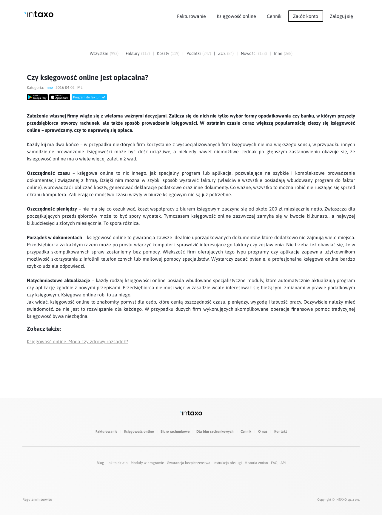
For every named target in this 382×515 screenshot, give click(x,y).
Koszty (163, 53)
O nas (262, 431)
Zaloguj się (341, 16)
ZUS (222, 53)
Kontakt (280, 431)
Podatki (194, 53)
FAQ (274, 463)
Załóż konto (305, 16)
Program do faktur (89, 97)
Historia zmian (256, 463)
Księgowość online (236, 16)
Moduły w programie (147, 463)
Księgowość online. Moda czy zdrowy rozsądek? (77, 341)
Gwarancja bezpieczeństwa (188, 463)
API (283, 463)
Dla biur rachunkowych (215, 431)
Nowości (249, 53)
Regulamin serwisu (37, 499)
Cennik (274, 16)
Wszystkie (99, 53)
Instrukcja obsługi (227, 463)
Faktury (133, 53)
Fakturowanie (191, 16)
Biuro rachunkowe (175, 431)
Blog (100, 463)
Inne (278, 53)
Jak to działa (117, 463)
